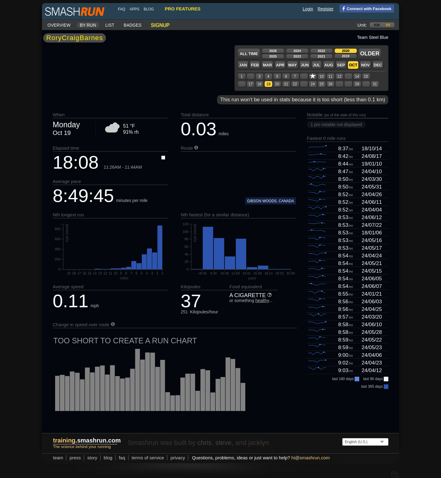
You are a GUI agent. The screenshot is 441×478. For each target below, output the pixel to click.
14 (357, 76)
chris (204, 442)
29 (357, 84)
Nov (365, 65)
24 (313, 84)
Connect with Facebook (365, 8)
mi (388, 25)
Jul (316, 65)
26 (330, 84)
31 (375, 84)
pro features (182, 8)
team (58, 457)
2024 (297, 51)
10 (321, 76)
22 (295, 84)
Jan (243, 65)
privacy (178, 457)
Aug (328, 65)
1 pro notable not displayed (336, 124)
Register (326, 8)
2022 (321, 51)
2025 (273, 56)
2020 (345, 51)
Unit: (362, 25)
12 (339, 76)
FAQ (121, 9)
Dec (378, 65)
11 (330, 76)
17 (250, 84)
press (75, 457)
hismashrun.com (310, 457)
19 (268, 84)
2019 (345, 56)
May (292, 65)
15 (366, 76)
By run (88, 25)
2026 (273, 51)
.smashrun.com (87, 440)
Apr (280, 65)
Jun (305, 65)
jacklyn (258, 442)
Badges (132, 25)
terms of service (148, 457)
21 (286, 84)
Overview (58, 25)
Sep (341, 65)
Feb (255, 65)
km (377, 25)
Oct (353, 65)
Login (308, 8)
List (110, 25)
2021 (321, 56)
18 (259, 84)
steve (223, 442)
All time (249, 53)
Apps (134, 9)
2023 (297, 56)
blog (149, 9)
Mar (267, 65)
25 (321, 84)
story (92, 457)
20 (277, 84)
